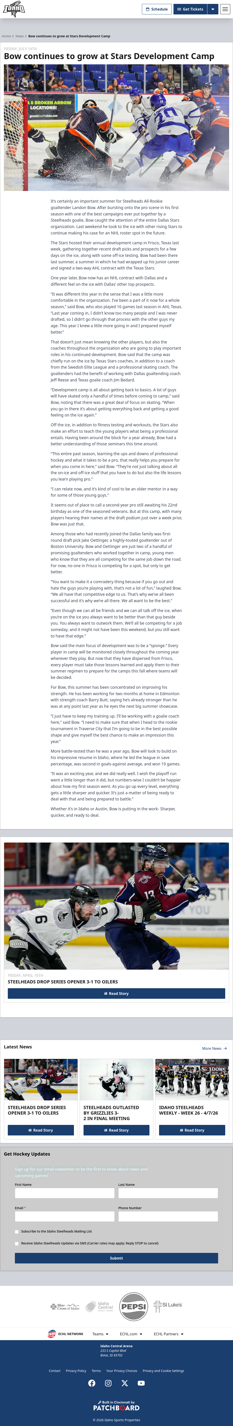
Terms (96, 1371)
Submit (116, 1258)
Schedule (157, 9)
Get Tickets (190, 9)
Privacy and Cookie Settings (163, 1371)
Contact (54, 1371)
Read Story (116, 993)
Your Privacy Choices (121, 1371)
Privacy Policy (76, 1371)
